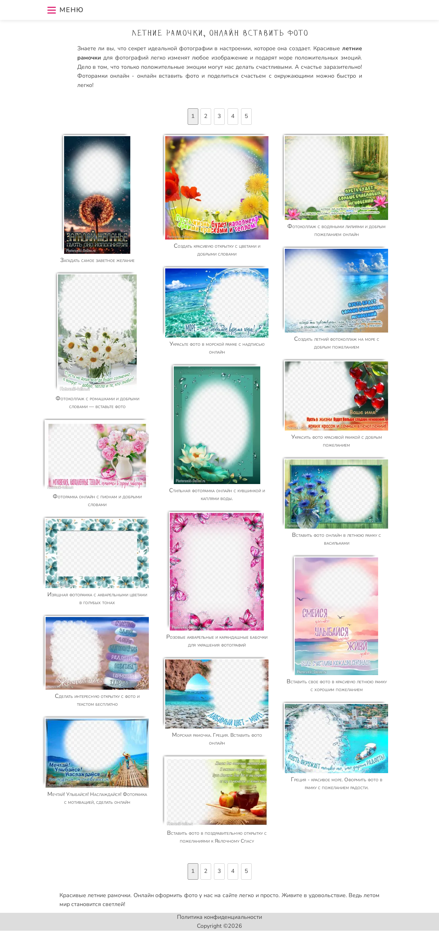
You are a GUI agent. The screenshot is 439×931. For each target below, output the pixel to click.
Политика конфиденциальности (219, 917)
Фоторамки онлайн (104, 76)
